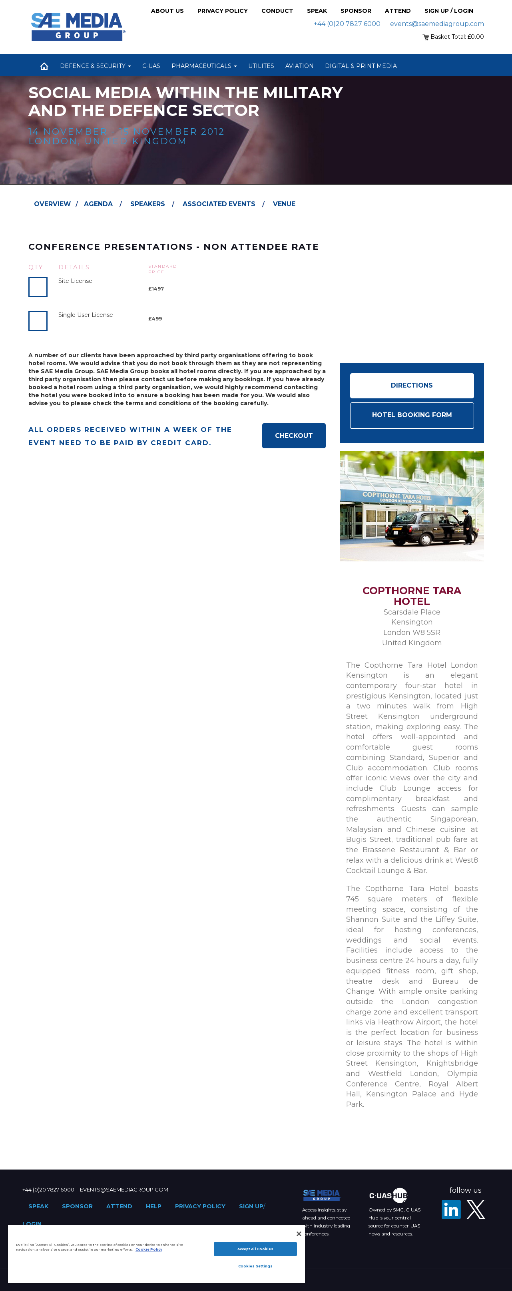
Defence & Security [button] (95, 66)
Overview (52, 204)
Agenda (98, 204)
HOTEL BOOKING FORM (412, 415)
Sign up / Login (448, 10)
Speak (317, 10)
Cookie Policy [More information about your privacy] (148, 1249)
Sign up (251, 1206)
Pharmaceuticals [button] (204, 66)
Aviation (299, 66)
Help (153, 1206)
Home (44, 66)
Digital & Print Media (361, 66)
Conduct (277, 10)
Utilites (261, 66)
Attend (398, 10)
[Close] (299, 1233)
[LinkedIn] (451, 1209)
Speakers (147, 204)
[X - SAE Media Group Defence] (476, 1209)
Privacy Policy (222, 10)
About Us (167, 10)
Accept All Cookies (255, 1249)
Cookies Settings (255, 1266)
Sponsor (356, 10)
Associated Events (219, 204)
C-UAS (151, 66)
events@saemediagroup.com (437, 24)
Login (32, 1223)
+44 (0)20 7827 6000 (347, 24)
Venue (284, 204)
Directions (412, 385)
